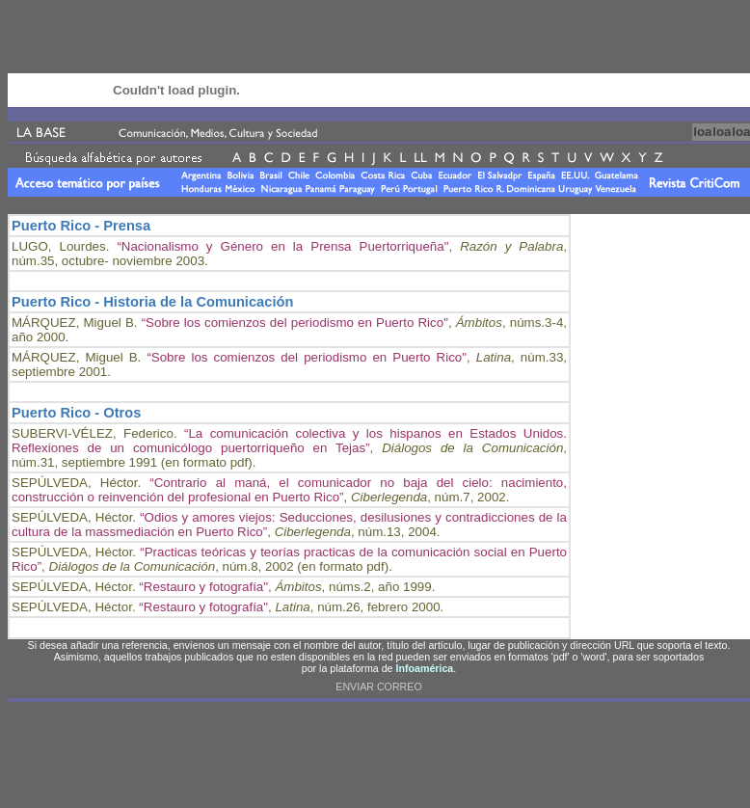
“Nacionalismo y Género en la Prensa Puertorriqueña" (282, 246)
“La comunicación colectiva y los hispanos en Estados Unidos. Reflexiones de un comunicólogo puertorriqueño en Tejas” (289, 440)
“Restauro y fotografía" (203, 586)
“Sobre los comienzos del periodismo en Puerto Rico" (295, 322)
